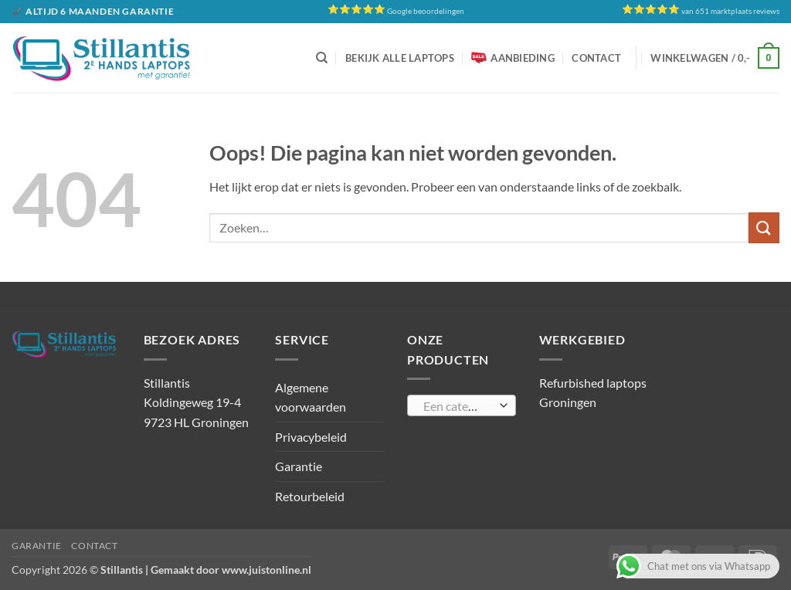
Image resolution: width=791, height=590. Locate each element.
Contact (596, 58)
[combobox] (461, 405)
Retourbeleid (310, 496)
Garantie (298, 466)
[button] (714, 58)
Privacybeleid (311, 436)
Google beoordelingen (425, 11)
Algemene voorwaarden (310, 397)
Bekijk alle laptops (399, 58)
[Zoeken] (322, 58)
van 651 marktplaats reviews (730, 11)
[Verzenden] (764, 227)
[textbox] (457, 406)
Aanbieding (513, 58)
